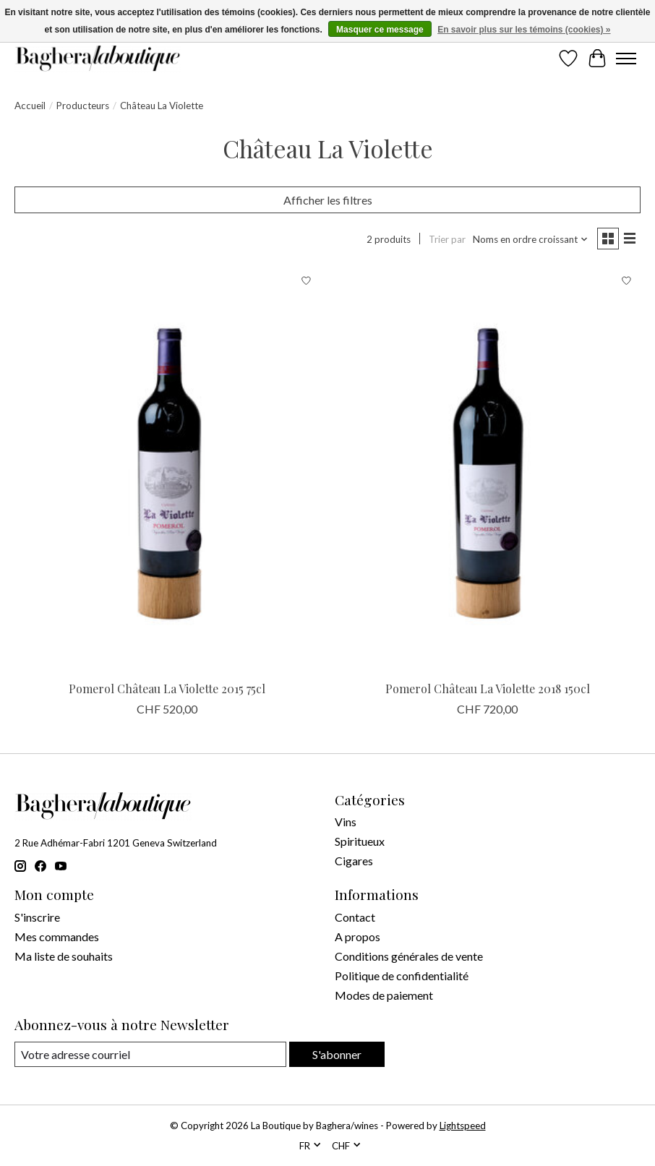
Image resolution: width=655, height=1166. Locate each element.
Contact (355, 917)
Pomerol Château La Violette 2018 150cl (487, 688)
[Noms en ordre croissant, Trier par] (530, 239)
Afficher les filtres (327, 200)
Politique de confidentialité (401, 975)
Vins (345, 821)
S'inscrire (37, 917)
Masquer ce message (380, 30)
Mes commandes (56, 936)
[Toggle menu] (626, 58)
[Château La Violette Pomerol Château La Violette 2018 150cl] (488, 470)
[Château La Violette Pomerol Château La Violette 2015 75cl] (167, 470)
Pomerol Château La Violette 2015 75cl (167, 688)
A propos (357, 936)
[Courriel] (150, 1054)
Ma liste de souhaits (63, 956)
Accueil (30, 105)
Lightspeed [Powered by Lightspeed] (463, 1125)
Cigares (354, 860)
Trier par (447, 239)
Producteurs (82, 105)
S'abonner (336, 1054)
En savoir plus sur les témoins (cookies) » (523, 30)
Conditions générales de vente (409, 956)
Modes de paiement (384, 995)
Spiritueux (360, 841)
